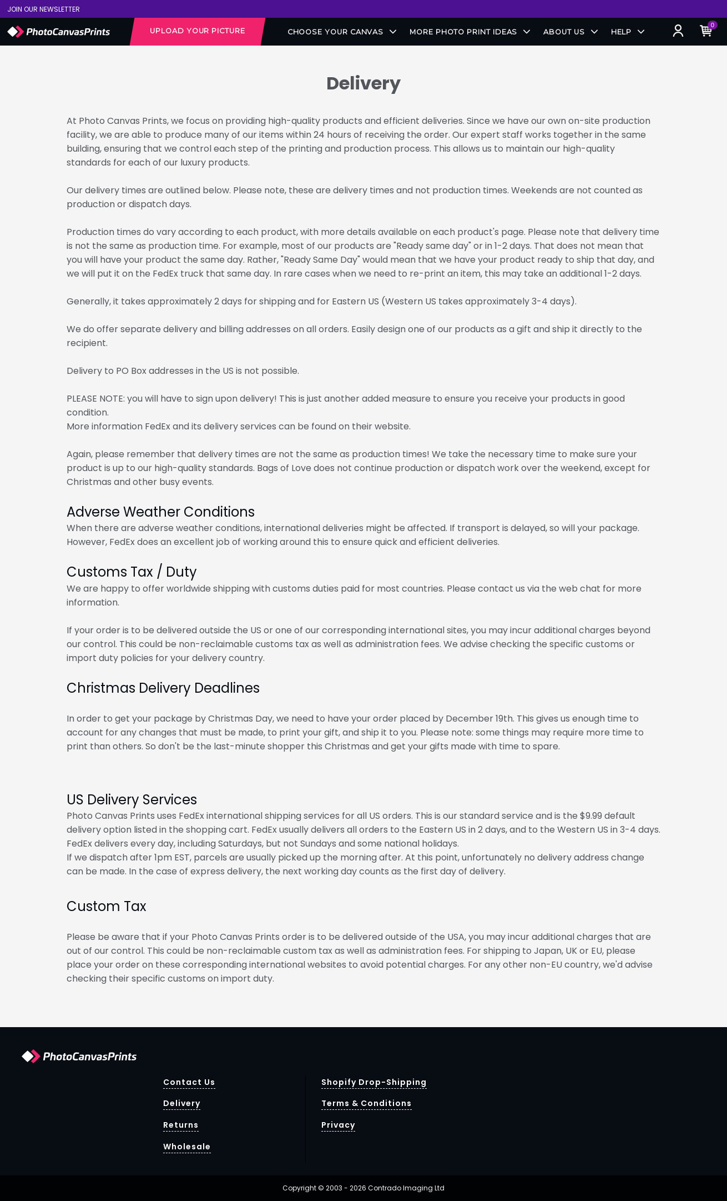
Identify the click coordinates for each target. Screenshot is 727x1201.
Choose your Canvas (342, 32)
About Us (570, 32)
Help (628, 32)
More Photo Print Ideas (470, 32)
